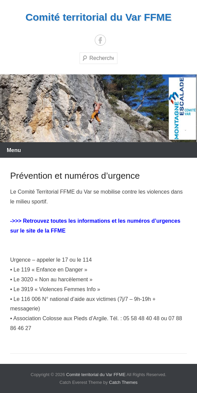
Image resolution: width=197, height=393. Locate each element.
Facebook (100, 40)
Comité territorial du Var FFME (98, 17)
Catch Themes (123, 382)
